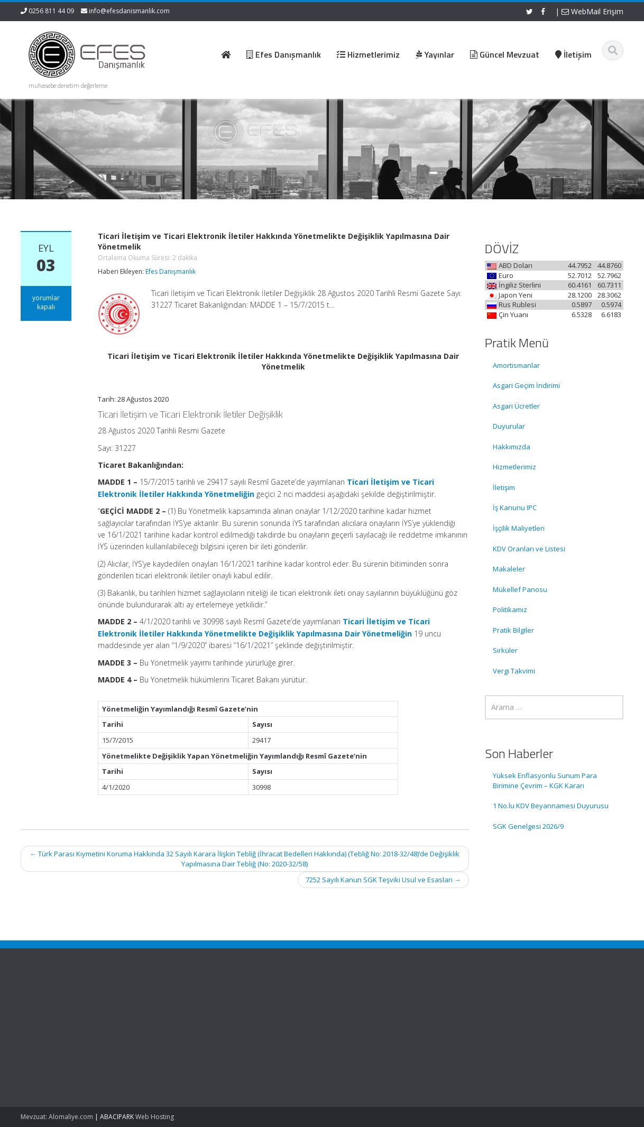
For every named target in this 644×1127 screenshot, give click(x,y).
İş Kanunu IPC (515, 507)
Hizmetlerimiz (514, 467)
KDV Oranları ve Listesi (529, 548)
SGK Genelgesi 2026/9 (528, 826)
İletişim (504, 487)
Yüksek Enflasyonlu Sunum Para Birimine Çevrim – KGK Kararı (545, 780)
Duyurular (509, 426)
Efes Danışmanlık (170, 271)
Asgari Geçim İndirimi (526, 385)
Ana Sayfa (359, 1007)
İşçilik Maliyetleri (519, 528)
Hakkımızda (511, 446)
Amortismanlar (516, 365)
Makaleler (509, 569)
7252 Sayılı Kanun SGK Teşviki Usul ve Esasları (383, 879)
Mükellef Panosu (520, 589)
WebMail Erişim (592, 11)
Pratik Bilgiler (513, 630)
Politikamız (510, 609)
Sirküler (505, 650)
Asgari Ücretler (516, 406)
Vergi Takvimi (514, 671)
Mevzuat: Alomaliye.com (57, 1116)
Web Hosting (154, 1116)
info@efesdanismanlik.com (129, 10)
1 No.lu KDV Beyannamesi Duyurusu (551, 805)
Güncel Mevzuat (369, 1036)
